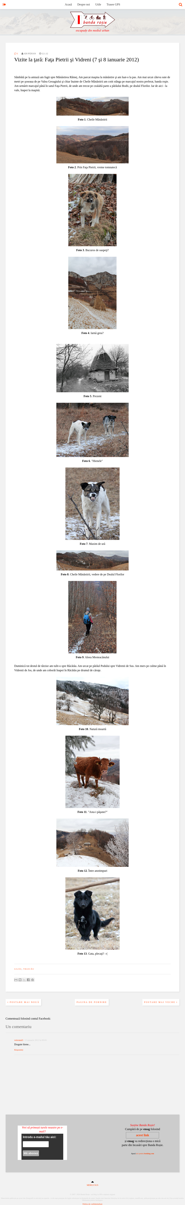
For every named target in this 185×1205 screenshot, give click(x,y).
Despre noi (83, 4)
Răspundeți (18, 1050)
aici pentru (145, 1154)
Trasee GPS (113, 4)
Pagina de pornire (92, 1002)
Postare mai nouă (23, 1002)
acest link (142, 1135)
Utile (98, 4)
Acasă (68, 4)
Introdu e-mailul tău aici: (39, 1137)
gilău (18, 969)
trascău (28, 969)
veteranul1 (18, 1040)
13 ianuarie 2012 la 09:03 (35, 1040)
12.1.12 (43, 53)
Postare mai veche (161, 1002)
